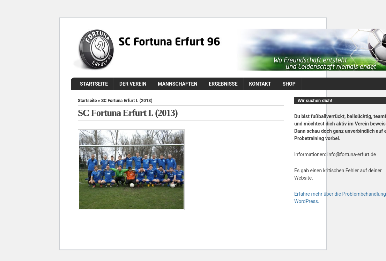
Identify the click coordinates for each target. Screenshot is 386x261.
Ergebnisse (223, 84)
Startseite (94, 84)
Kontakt (260, 84)
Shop (289, 84)
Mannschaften (177, 84)
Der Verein (132, 84)
